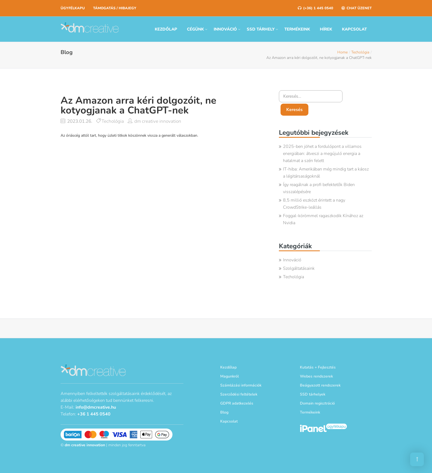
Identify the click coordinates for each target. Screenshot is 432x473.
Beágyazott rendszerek (320, 385)
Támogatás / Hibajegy (114, 8)
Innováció (225, 29)
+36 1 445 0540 (94, 414)
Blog (224, 412)
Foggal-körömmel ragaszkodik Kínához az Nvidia (323, 219)
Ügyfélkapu (73, 8)
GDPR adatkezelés (236, 403)
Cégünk (195, 29)
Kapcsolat (354, 29)
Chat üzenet (356, 8)
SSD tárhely (261, 29)
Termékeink (297, 29)
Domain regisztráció (317, 403)
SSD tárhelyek (312, 394)
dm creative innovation (157, 121)
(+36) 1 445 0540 (315, 8)
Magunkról (229, 376)
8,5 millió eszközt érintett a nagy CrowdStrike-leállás (314, 203)
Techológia (360, 52)
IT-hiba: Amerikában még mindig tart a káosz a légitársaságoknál (326, 172)
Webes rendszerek (316, 376)
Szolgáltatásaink (299, 268)
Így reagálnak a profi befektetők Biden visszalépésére (319, 188)
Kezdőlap (166, 29)
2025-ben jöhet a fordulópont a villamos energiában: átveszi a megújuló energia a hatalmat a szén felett (322, 153)
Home (342, 52)
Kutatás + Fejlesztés (318, 367)
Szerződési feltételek (238, 394)
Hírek (326, 29)
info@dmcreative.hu (96, 407)
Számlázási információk (240, 385)
